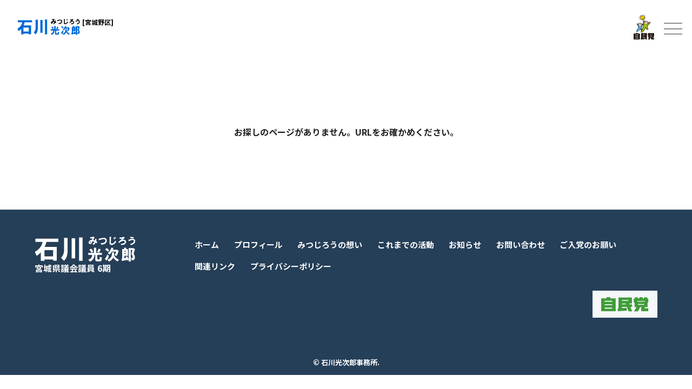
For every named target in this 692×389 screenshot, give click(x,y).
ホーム (207, 244)
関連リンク (215, 266)
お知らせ (465, 244)
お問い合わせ (520, 244)
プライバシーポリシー (290, 266)
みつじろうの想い (329, 244)
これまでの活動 (405, 244)
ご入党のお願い (588, 244)
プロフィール (258, 244)
